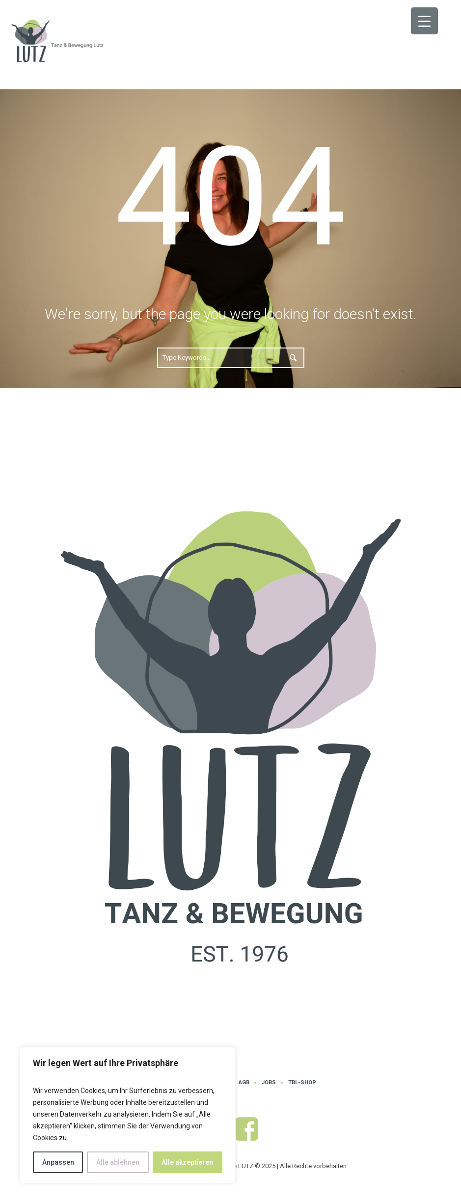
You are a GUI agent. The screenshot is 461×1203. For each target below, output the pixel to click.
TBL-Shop (302, 1082)
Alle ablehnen (117, 1162)
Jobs (269, 1082)
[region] (128, 1115)
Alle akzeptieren (187, 1162)
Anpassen (58, 1162)
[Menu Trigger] (424, 20)
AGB (244, 1082)
